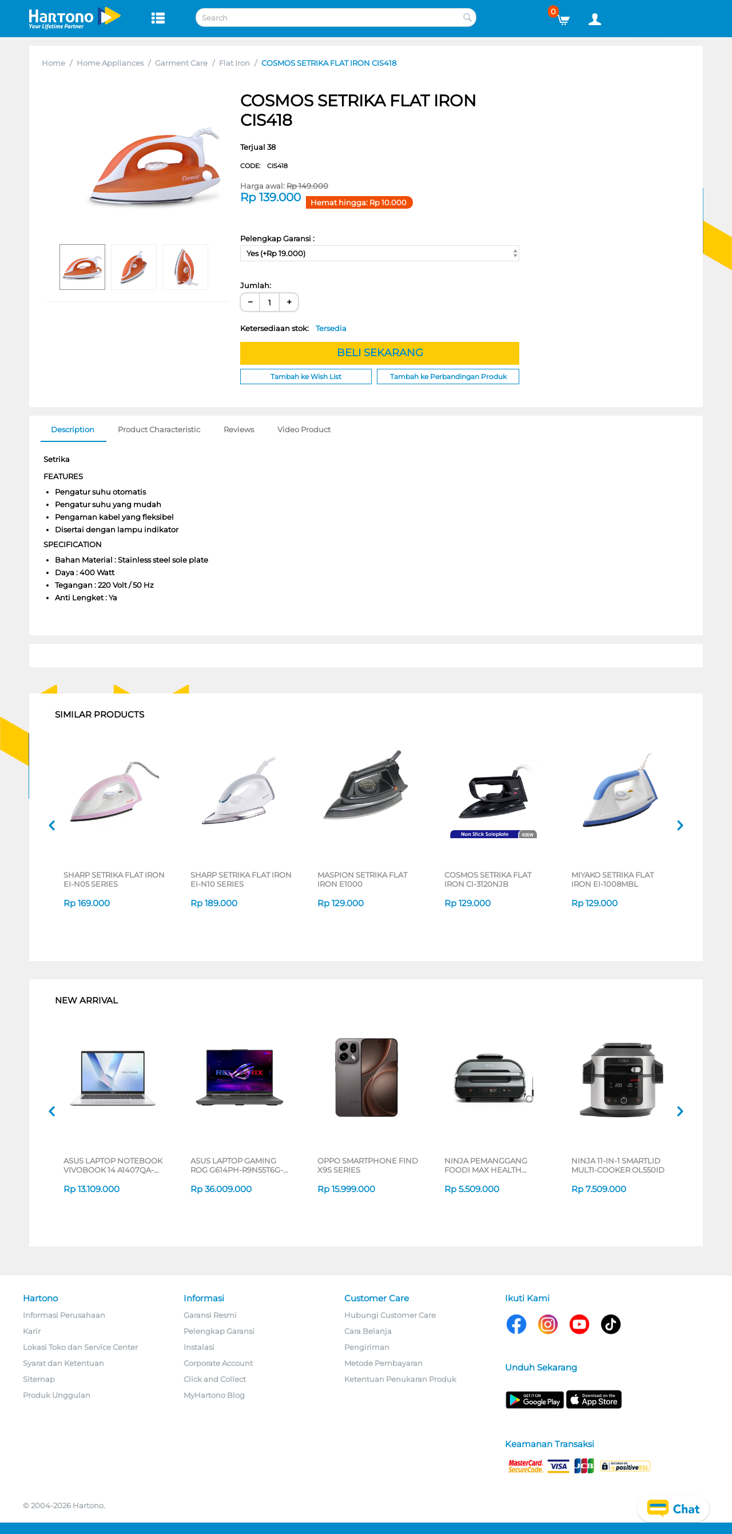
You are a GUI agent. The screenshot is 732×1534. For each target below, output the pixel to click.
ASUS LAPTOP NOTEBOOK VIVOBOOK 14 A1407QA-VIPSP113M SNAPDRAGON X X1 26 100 (112, 1165)
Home (53, 62)
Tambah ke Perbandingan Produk (448, 376)
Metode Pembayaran (383, 1363)
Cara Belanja (368, 1331)
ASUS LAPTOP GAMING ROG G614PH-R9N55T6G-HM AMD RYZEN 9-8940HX (240, 1165)
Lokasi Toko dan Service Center (80, 1347)
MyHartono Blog (214, 1395)
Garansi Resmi (210, 1315)
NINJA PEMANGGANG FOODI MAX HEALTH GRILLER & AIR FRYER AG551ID (485, 1165)
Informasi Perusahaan (64, 1315)
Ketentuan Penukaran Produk (400, 1379)
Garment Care (181, 62)
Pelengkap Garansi (219, 1331)
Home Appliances (110, 62)
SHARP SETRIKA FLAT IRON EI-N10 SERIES (241, 879)
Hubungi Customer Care (390, 1315)
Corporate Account (218, 1363)
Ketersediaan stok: (293, 328)
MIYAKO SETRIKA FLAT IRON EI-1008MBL (612, 879)
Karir (32, 1331)
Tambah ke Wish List (305, 376)
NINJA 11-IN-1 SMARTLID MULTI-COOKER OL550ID (618, 1165)
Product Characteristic (159, 429)
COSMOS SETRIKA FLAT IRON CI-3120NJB (487, 879)
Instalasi (199, 1347)
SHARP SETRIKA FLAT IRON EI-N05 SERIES (114, 879)
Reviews (239, 429)
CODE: (264, 166)
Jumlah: (255, 285)
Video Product (304, 429)
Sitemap (39, 1379)
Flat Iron (234, 62)
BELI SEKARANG (380, 352)
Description (72, 429)
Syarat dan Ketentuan (63, 1363)
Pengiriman (366, 1347)
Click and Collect (215, 1379)
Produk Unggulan (56, 1395)
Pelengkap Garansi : (277, 238)
